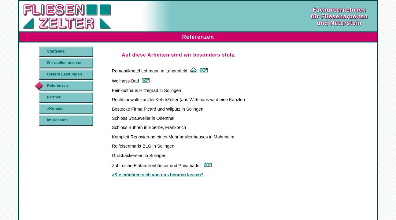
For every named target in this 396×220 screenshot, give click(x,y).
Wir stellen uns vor (64, 62)
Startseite (56, 51)
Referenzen (57, 85)
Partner (54, 97)
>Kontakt (55, 108)
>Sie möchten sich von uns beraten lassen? (158, 174)
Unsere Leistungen (64, 74)
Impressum (57, 120)
